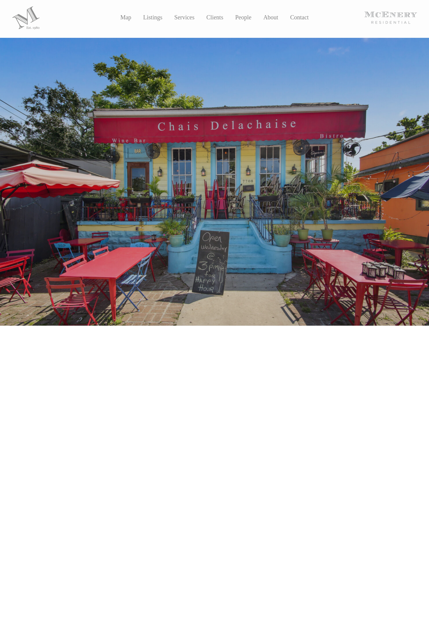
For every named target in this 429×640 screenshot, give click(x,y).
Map (125, 17)
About (270, 17)
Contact (299, 17)
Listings (152, 17)
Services (184, 17)
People (243, 17)
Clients (214, 17)
